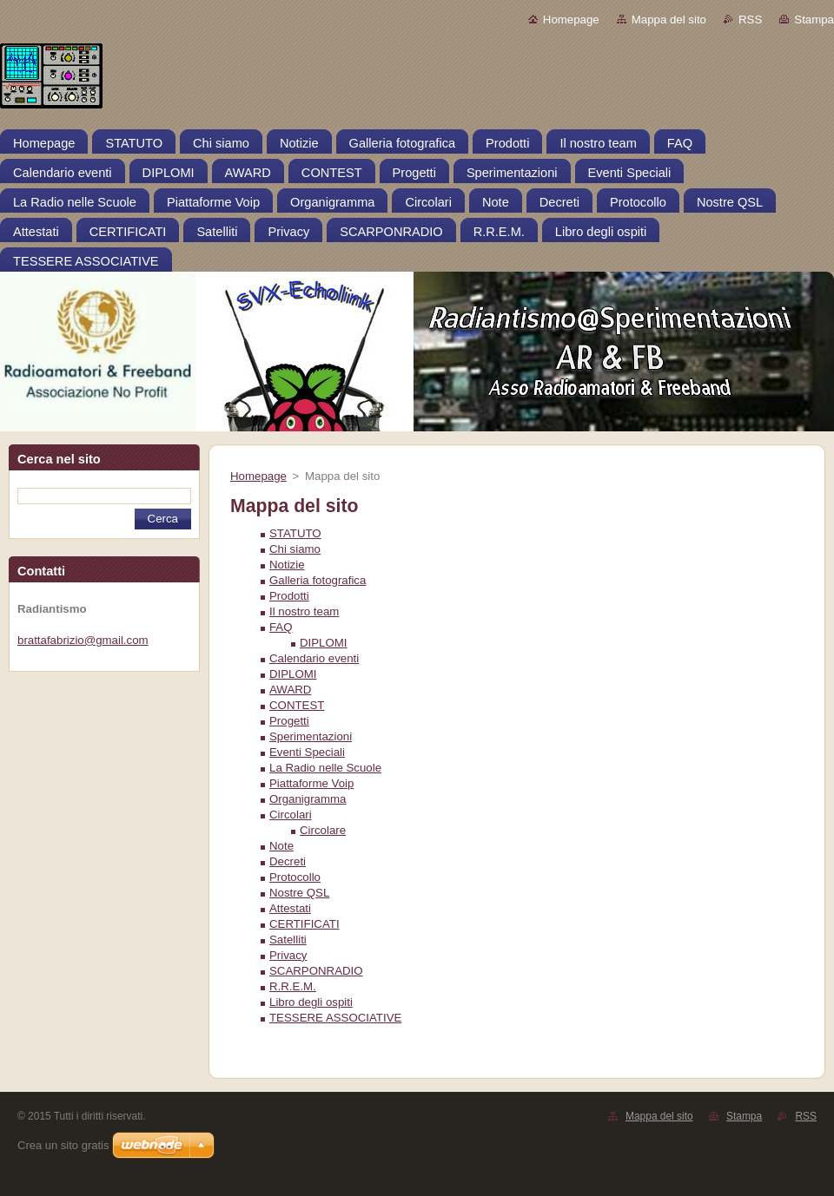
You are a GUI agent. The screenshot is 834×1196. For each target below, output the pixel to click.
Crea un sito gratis (63, 1145)
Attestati (290, 908)
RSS (750, 19)
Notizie (287, 564)
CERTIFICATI (304, 923)
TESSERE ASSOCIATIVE (335, 1017)
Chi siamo (295, 548)
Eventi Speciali (307, 752)
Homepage (571, 19)
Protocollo (295, 877)
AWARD (290, 689)
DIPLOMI (324, 642)
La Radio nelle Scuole (325, 767)
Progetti (289, 720)
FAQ (281, 627)
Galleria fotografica (317, 580)
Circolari (290, 814)
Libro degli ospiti (311, 1002)
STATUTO (295, 533)
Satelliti (288, 939)
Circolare (323, 830)
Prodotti (289, 595)
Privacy (288, 955)
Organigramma (307, 798)
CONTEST (296, 705)
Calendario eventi (314, 658)
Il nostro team (304, 611)
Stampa (814, 19)
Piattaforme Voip (311, 783)
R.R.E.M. (292, 986)
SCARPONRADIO (316, 970)
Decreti (287, 861)
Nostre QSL (299, 892)
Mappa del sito (669, 19)
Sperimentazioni (310, 736)
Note (281, 845)
